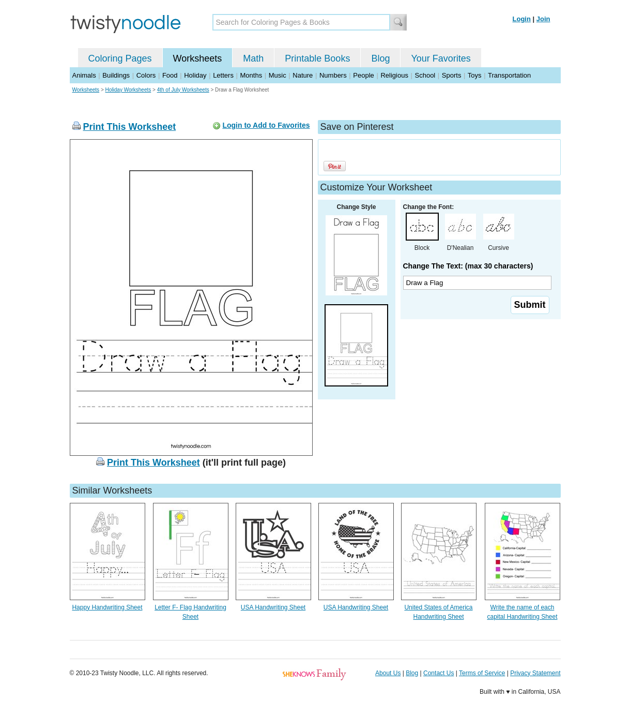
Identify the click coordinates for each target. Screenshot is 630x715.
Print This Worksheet (129, 127)
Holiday (195, 75)
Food (170, 75)
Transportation (509, 75)
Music (277, 75)
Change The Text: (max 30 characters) (468, 266)
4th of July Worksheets (183, 90)
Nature (303, 75)
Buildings (116, 75)
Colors (146, 75)
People (363, 75)
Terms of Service (482, 673)
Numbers (333, 75)
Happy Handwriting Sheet (107, 607)
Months (251, 75)
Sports (452, 75)
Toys (475, 75)
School (425, 75)
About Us (388, 673)
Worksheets (197, 58)
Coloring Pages (120, 58)
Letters (223, 75)
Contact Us (438, 673)
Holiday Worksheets (128, 90)
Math (253, 58)
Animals (84, 75)
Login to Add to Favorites (266, 125)
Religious (394, 75)
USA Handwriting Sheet (273, 607)
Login (522, 19)
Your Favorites (440, 58)
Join (543, 19)
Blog (380, 58)
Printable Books (317, 58)
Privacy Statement (535, 673)
